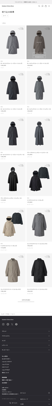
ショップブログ (6, 370)
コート (4, 15)
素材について (5, 372)
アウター (8, 314)
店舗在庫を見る (40, 57)
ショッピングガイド (7, 361)
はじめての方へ (6, 359)
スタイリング (5, 367)
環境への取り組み (7, 380)
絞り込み (13, 403)
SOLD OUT (39, 42)
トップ (2, 314)
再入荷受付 (40, 53)
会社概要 (5, 383)
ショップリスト (5, 364)
